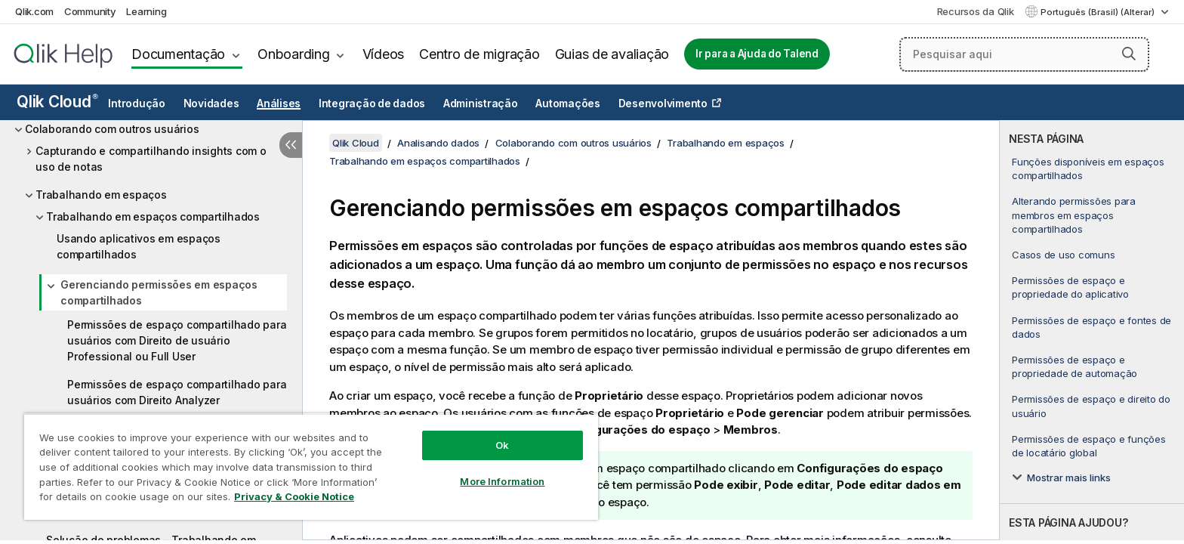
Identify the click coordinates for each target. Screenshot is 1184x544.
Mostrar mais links (1069, 477)
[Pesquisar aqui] (1024, 54)
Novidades (211, 103)
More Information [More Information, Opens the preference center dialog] (502, 481)
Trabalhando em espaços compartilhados (153, 216)
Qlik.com (34, 11)
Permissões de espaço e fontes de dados (1091, 327)
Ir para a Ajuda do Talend (757, 54)
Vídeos (383, 54)
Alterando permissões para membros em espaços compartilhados (1074, 214)
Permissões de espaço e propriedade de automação (1074, 366)
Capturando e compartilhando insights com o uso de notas (151, 158)
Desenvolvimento (663, 103)
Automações (567, 103)
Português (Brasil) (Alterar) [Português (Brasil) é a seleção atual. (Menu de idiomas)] (1099, 12)
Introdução (136, 103)
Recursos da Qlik (975, 11)
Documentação (178, 54)
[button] (1129, 53)
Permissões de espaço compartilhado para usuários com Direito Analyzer (176, 392)
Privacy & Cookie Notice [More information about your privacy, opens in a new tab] (294, 496)
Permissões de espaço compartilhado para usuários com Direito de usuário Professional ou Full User (176, 340)
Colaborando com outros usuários (112, 128)
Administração (480, 103)
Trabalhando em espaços (101, 194)
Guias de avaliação (612, 54)
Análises (279, 103)
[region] (311, 466)
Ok (502, 445)
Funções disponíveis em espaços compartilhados (1088, 168)
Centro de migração (479, 54)
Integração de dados (372, 103)
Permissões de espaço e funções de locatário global (1089, 446)
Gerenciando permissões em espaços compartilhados (158, 292)
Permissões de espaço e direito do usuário (1091, 406)
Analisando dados (438, 143)
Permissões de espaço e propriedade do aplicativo (1070, 287)
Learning (146, 11)
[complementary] (1092, 330)
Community (90, 11)
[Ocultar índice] (290, 145)
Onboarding (293, 54)
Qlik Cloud (57, 101)
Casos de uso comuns (1063, 255)
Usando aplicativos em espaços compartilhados (138, 246)
